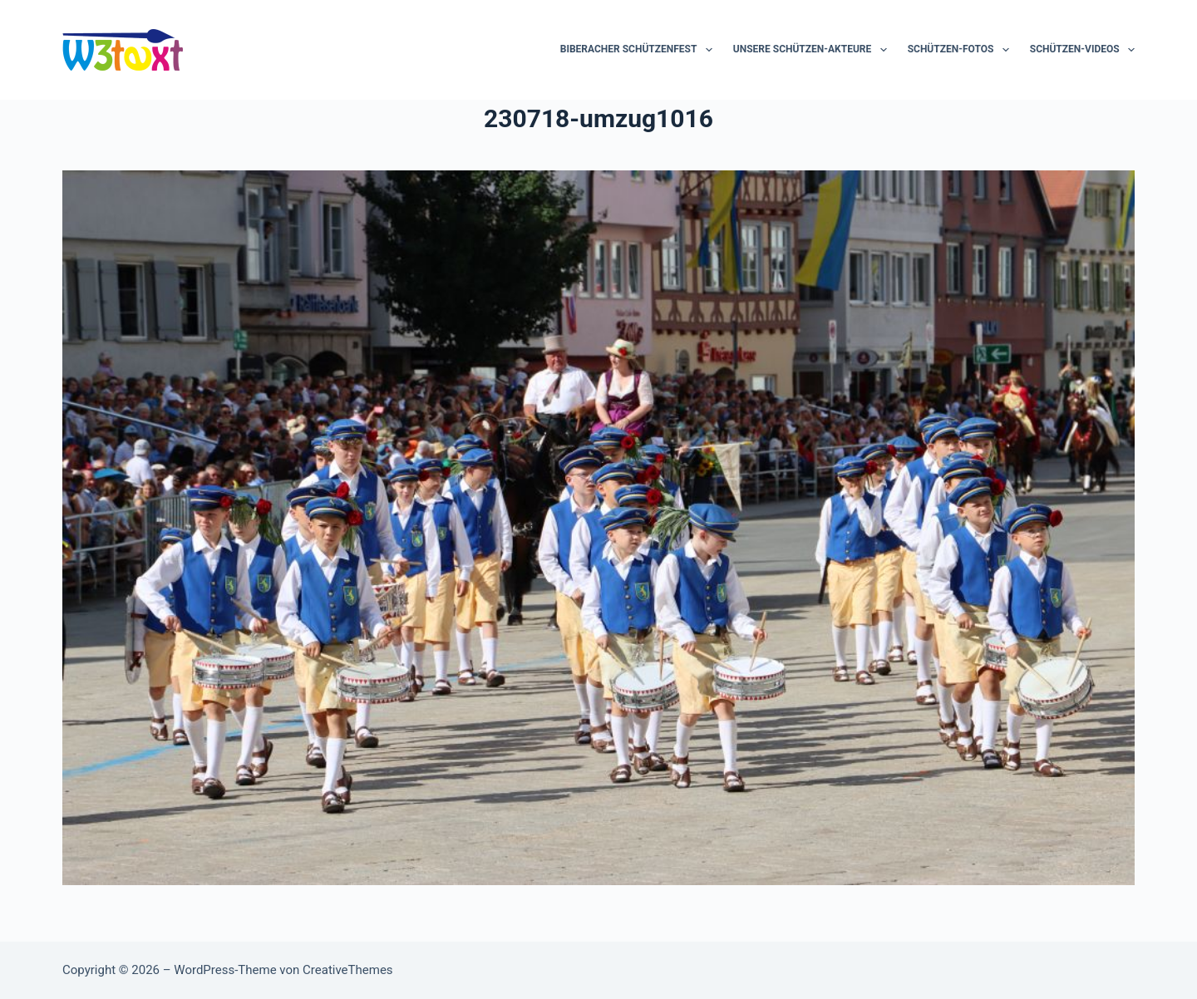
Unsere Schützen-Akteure (813, 50)
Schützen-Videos (1082, 50)
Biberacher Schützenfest (639, 50)
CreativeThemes (348, 969)
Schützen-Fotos (962, 50)
